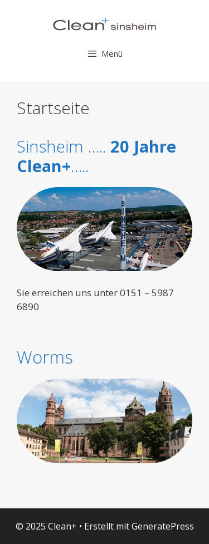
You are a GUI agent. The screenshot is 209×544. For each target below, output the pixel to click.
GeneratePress (163, 526)
